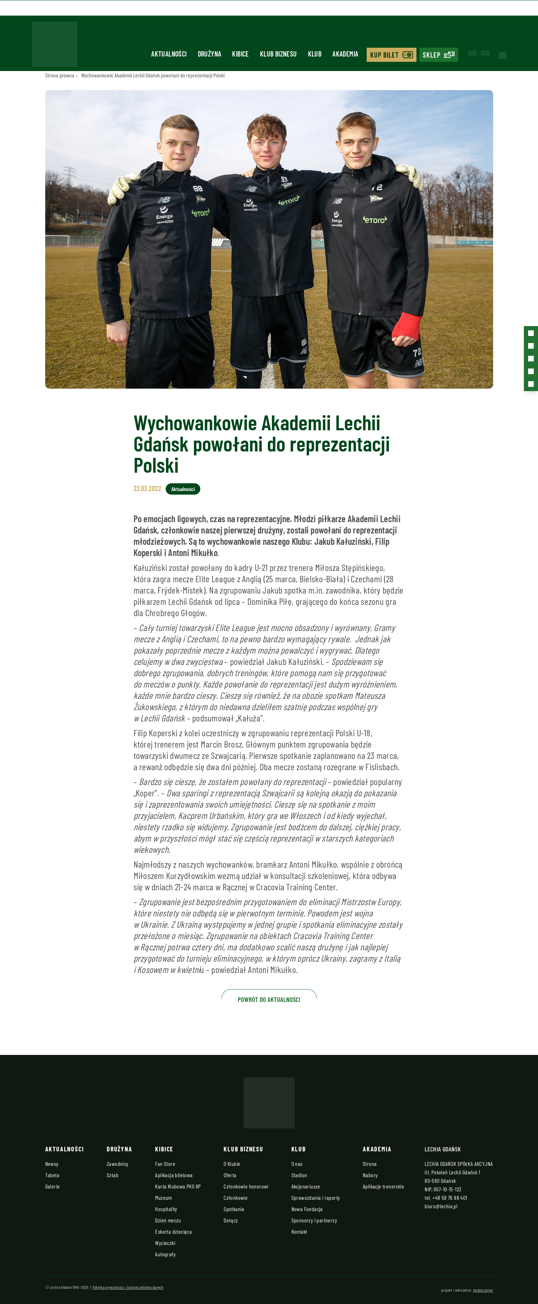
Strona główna (59, 75)
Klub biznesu (278, 53)
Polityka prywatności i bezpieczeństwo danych (128, 1287)
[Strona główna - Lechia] (54, 46)
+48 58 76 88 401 (449, 1197)
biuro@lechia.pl (441, 1206)
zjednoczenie (483, 1289)
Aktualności (169, 53)
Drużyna (209, 53)
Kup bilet (384, 55)
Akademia (345, 53)
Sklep (432, 55)
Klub (315, 53)
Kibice (240, 53)
